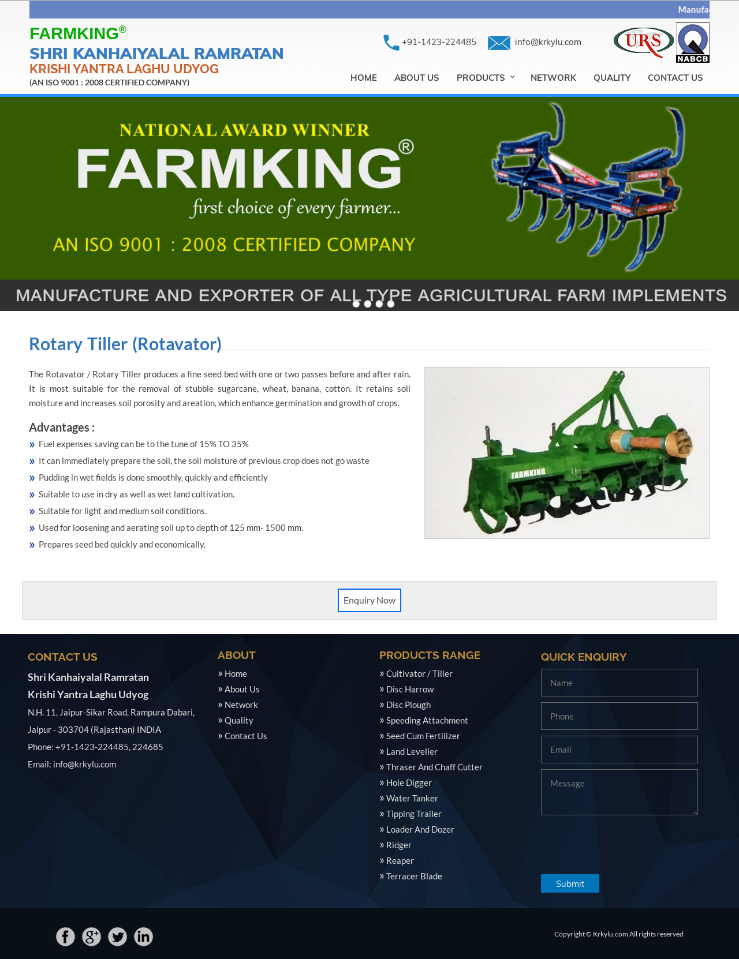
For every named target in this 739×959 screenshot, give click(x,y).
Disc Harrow (410, 689)
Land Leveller (412, 751)
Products (481, 77)
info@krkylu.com (549, 41)
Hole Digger (409, 782)
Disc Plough (408, 704)
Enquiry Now (369, 599)
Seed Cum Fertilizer (423, 736)
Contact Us (675, 77)
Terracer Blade (414, 876)
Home (363, 77)
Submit (570, 883)
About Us (416, 77)
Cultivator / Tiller (419, 673)
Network (553, 77)
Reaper (400, 860)
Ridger (399, 845)
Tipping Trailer (414, 813)
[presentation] (628, 843)
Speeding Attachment (427, 720)
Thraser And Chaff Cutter (434, 767)
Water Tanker (412, 798)
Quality (612, 77)
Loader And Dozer (420, 829)
